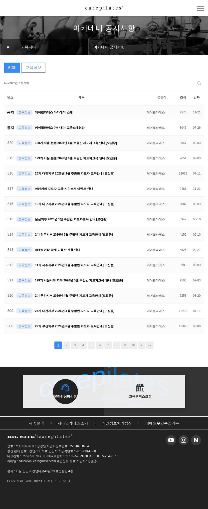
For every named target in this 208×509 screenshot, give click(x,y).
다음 (141, 345)
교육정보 (33, 67)
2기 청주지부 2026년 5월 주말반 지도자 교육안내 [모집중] (74, 234)
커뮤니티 (28, 47)
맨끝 (150, 345)
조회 (183, 97)
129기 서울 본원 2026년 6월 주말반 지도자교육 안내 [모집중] (76, 158)
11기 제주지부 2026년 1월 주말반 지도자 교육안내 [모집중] (74, 265)
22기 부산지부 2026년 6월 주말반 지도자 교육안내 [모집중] (74, 326)
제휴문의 (36, 423)
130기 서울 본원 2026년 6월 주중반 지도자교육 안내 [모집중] (76, 143)
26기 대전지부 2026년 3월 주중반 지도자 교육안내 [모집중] (74, 173)
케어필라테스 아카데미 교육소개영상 (60, 127)
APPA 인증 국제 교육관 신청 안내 (57, 250)
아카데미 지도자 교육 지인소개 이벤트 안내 (64, 189)
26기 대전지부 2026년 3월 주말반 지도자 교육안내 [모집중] (74, 311)
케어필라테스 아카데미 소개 (54, 112)
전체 (12, 67)
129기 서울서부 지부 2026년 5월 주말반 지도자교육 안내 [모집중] (79, 280)
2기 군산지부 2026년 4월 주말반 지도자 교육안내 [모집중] (74, 295)
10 (133, 345)
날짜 (197, 97)
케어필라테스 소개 (72, 423)
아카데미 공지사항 (109, 47)
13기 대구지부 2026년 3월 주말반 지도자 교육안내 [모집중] (74, 204)
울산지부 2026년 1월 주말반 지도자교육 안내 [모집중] (71, 219)
